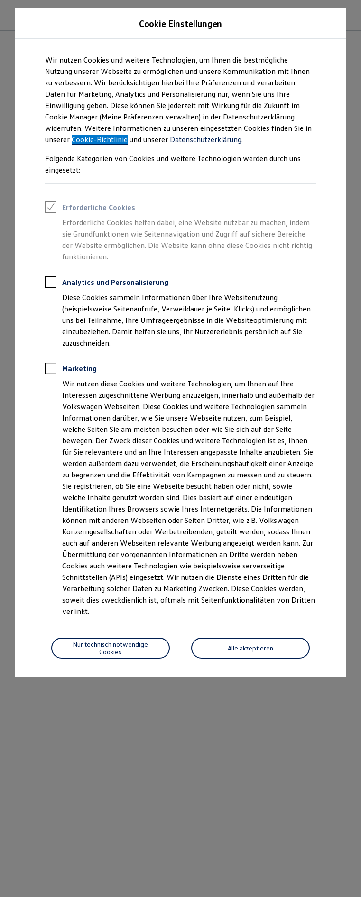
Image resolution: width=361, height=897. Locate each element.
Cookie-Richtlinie (100, 139)
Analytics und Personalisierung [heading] (106, 283)
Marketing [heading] (71, 370)
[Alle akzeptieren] (250, 648)
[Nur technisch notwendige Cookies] (110, 648)
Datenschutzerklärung (205, 139)
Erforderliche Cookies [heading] (90, 208)
